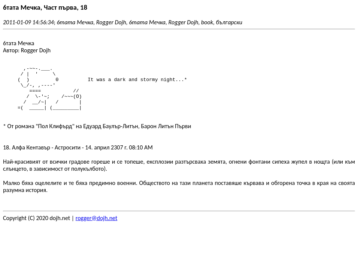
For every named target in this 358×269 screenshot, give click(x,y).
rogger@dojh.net (96, 227)
